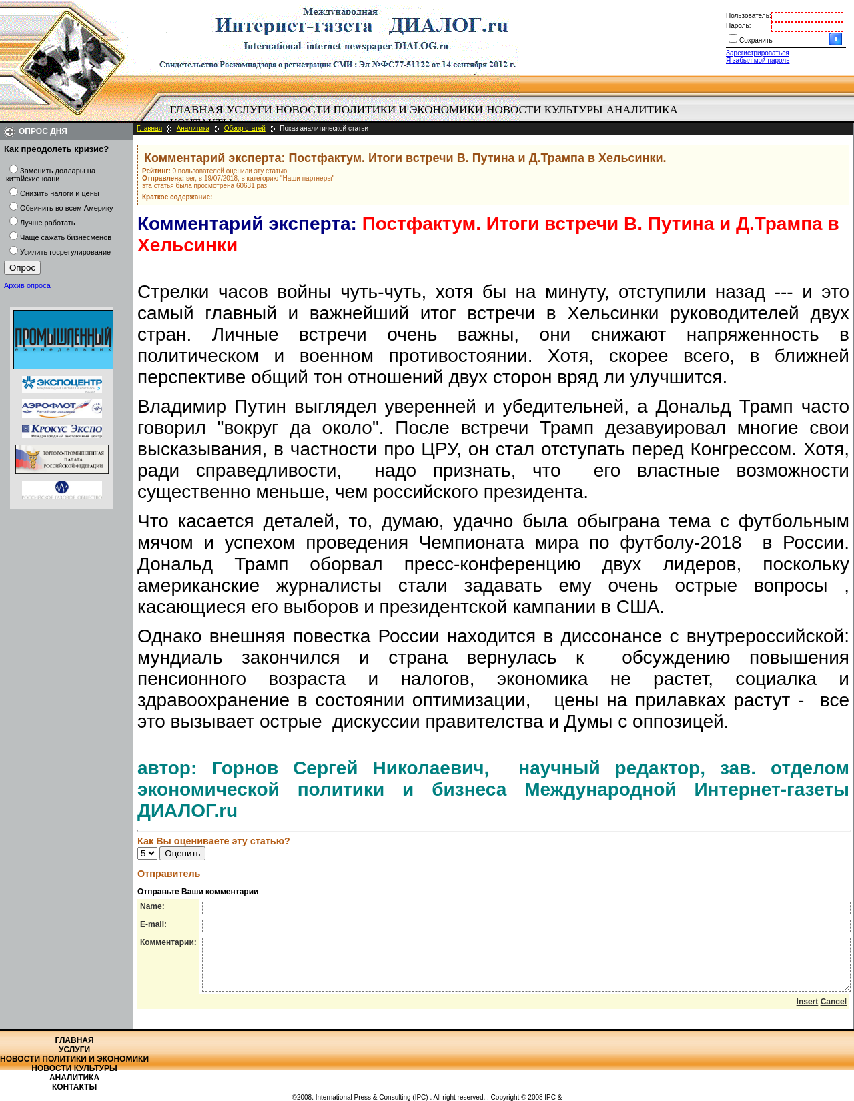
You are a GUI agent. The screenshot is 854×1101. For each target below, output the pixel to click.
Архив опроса (27, 285)
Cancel (834, 1011)
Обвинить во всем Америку (66, 208)
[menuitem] (196, 110)
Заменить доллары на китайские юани (50, 175)
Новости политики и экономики (379, 109)
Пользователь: (748, 15)
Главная (197, 109)
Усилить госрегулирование (65, 252)
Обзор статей (245, 128)
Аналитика (642, 109)
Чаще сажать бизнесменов (65, 237)
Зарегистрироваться (757, 53)
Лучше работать (47, 223)
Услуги (249, 109)
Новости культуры (544, 109)
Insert (808, 1011)
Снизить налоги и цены (59, 193)
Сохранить (756, 40)
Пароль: (738, 25)
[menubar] (427, 116)
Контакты (74, 1087)
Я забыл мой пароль (757, 60)
